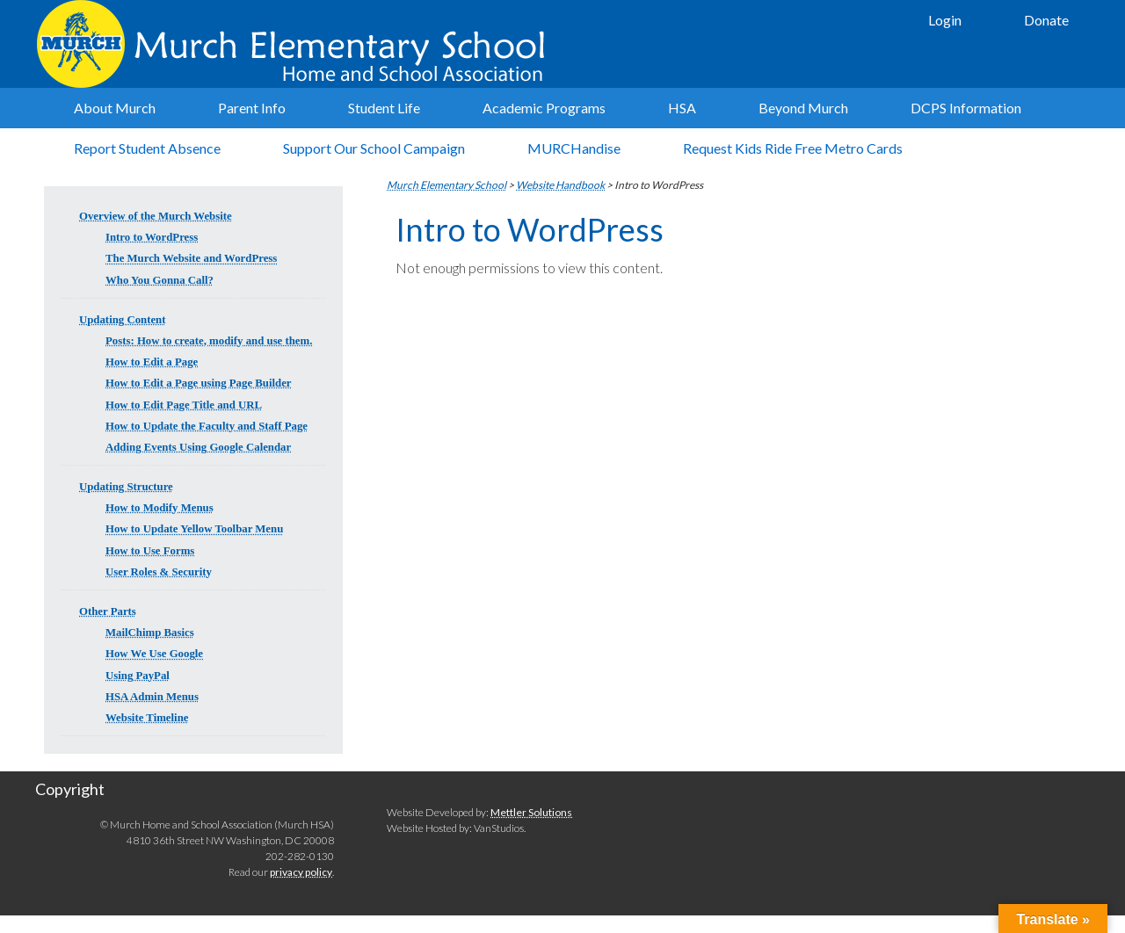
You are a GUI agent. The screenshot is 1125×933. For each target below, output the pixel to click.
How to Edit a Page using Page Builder (198, 383)
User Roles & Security (158, 572)
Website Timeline (146, 718)
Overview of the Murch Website (155, 216)
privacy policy (301, 872)
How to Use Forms (149, 551)
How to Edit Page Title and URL (183, 405)
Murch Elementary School (298, 44)
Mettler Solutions (531, 812)
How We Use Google (154, 653)
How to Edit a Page (151, 362)
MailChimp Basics (149, 632)
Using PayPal (137, 675)
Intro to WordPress (151, 237)
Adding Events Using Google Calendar (198, 447)
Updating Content (122, 320)
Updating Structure (126, 487)
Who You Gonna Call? (159, 280)
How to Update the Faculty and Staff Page (206, 426)
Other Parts (107, 611)
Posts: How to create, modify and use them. (208, 341)
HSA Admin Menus (152, 697)
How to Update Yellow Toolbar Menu (194, 529)
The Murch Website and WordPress (191, 258)
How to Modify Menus (159, 508)
